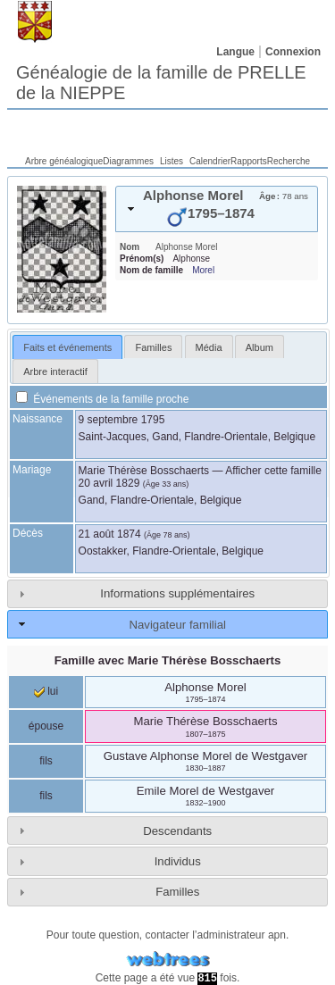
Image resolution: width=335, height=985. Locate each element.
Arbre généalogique (64, 161)
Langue (235, 52)
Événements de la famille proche (102, 399)
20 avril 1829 (109, 483)
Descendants (177, 831)
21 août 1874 (110, 534)
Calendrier (209, 161)
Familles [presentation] (153, 347)
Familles (177, 891)
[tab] (216, 209)
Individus (178, 861)
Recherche (288, 161)
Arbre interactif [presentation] (55, 371)
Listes (171, 161)
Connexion (293, 52)
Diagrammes (128, 161)
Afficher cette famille (273, 470)
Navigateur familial (177, 624)
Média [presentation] (209, 347)
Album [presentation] (259, 347)
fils (46, 761)
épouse (46, 726)
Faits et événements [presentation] (67, 347)
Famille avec (167, 660)
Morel (203, 270)
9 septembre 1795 (122, 419)
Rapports (248, 161)
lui (46, 691)
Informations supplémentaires (177, 593)
